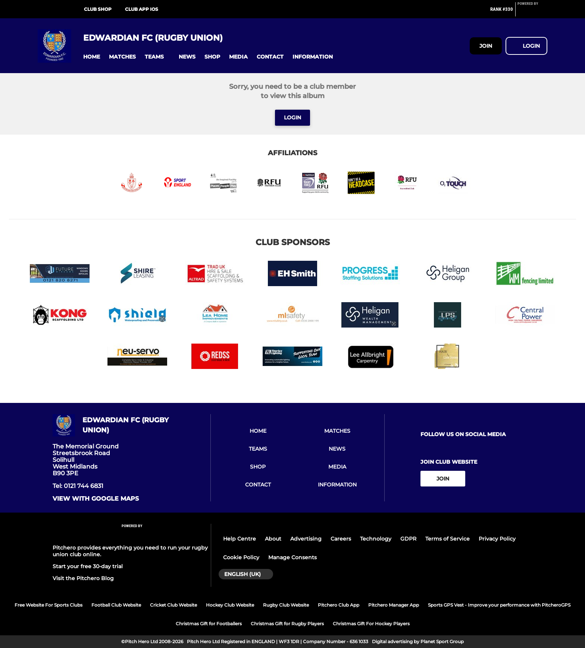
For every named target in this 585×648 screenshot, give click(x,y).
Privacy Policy (497, 538)
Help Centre (239, 538)
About (273, 538)
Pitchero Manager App (393, 605)
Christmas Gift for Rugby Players (287, 623)
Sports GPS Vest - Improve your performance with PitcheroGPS (499, 605)
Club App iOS (141, 9)
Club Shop (98, 9)
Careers (341, 538)
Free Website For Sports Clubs (48, 605)
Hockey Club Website (230, 605)
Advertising (306, 538)
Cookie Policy (241, 557)
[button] (91, 57)
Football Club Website (116, 605)
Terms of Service (447, 538)
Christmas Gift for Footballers (209, 623)
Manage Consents (292, 557)
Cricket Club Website (173, 605)
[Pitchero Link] (532, 12)
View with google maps (96, 498)
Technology (375, 538)
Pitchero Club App (338, 605)
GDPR (408, 538)
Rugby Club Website (286, 605)
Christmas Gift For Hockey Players (371, 623)
